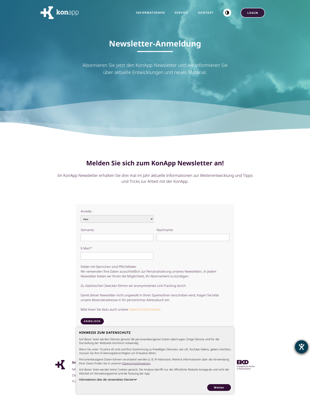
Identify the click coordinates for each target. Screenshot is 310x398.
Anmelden (92, 321)
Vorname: (88, 230)
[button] (227, 13)
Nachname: (165, 230)
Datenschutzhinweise (144, 309)
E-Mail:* (86, 248)
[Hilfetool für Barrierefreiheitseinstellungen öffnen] (301, 346)
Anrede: (86, 211)
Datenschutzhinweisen (136, 363)
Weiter (219, 387)
